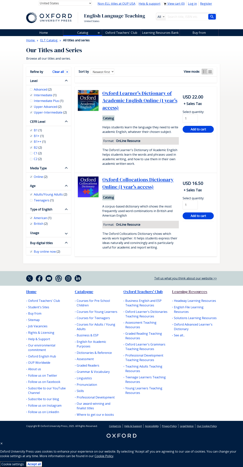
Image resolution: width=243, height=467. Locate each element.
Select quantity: (193, 112)
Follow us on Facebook (44, 382)
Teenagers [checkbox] (44, 200)
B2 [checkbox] (38, 147)
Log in (192, 4)
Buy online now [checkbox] (47, 251)
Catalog (82, 33)
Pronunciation (87, 385)
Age (33, 186)
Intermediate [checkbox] (45, 95)
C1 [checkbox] (38, 153)
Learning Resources (189, 291)
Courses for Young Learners (97, 312)
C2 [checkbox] (38, 159)
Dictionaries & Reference (94, 353)
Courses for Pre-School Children (93, 303)
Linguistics (84, 378)
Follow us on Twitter (42, 375)
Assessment (85, 359)
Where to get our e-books (95, 415)
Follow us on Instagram (45, 405)
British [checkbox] (41, 224)
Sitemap (34, 320)
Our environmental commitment (41, 347)
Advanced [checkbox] (43, 89)
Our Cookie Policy (207, 426)
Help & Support (39, 339)
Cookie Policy (104, 456)
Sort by (84, 71)
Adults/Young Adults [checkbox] (50, 194)
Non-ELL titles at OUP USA (116, 4)
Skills (80, 391)
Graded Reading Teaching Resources (143, 335)
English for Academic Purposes (91, 344)
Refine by (36, 72)
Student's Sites (38, 307)
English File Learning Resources (189, 309)
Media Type (38, 168)
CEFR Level (37, 122)
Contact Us (115, 426)
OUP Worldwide (39, 363)
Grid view (210, 71)
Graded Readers (88, 365)
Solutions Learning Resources (195, 318)
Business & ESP (88, 335)
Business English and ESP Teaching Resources (143, 303)
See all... (179, 335)
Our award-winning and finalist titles (93, 406)
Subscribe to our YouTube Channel (47, 390)
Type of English (41, 209)
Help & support (149, 4)
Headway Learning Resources (195, 301)
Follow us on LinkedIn (43, 412)
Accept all (34, 464)
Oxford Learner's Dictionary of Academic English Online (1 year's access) (139, 100)
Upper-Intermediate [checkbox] (50, 112)
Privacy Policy (169, 426)
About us (34, 369)
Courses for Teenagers (93, 318)
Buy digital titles (41, 243)
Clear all (58, 72)
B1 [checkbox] (38, 130)
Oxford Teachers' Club (121, 33)
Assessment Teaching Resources (140, 324)
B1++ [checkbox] (40, 142)
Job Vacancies (37, 326)
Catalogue (84, 291)
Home (31, 291)
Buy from (199, 33)
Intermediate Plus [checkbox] (48, 101)
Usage (34, 233)
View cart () (174, 4)
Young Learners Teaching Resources (143, 390)
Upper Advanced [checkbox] (48, 107)
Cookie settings (13, 464)
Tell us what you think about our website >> (185, 278)
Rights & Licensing (41, 333)
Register (206, 4)
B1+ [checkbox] (39, 136)
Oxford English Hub (42, 356)
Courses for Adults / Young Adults (96, 326)
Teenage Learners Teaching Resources (145, 379)
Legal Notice (187, 426)
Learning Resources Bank (160, 33)
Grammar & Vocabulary (93, 372)
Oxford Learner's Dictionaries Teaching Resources (146, 314)
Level (33, 81)
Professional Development (96, 397)
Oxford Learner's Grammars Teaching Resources (145, 346)
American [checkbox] (42, 218)
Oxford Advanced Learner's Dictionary (193, 326)
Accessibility (152, 426)
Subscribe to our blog (43, 399)
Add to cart (198, 129)
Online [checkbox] (40, 177)
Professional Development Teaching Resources (144, 357)
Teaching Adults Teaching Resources (143, 368)
